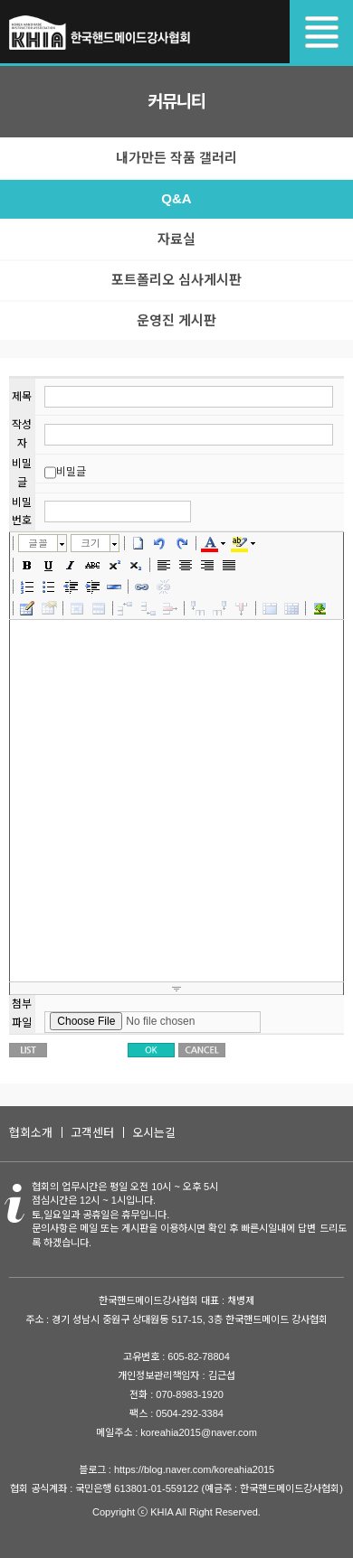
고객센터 (92, 1133)
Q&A (176, 198)
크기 (90, 542)
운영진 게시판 (176, 320)
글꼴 (38, 542)
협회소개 (30, 1133)
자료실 (176, 239)
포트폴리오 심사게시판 (176, 279)
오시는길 (154, 1133)
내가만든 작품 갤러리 (176, 157)
